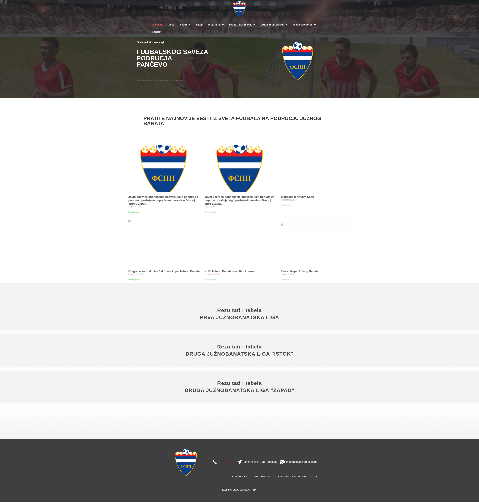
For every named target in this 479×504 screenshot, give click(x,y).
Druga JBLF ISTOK (242, 25)
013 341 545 (226, 475)
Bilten (199, 24)
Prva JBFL (216, 25)
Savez (185, 25)
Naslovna (157, 24)
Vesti (171, 24)
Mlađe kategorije (304, 25)
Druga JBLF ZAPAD (273, 25)
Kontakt (156, 32)
